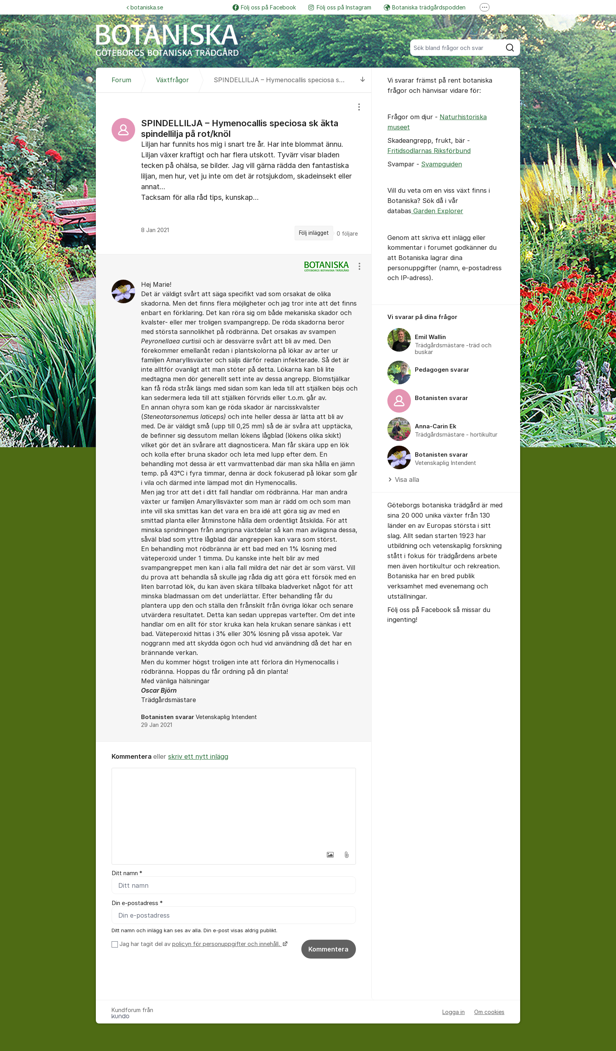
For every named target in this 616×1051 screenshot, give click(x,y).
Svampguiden (441, 164)
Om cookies (489, 1012)
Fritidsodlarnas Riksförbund (429, 151)
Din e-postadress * (137, 903)
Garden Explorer (437, 211)
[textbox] (234, 807)
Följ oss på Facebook (264, 7)
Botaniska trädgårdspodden (425, 7)
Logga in (453, 1012)
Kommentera (328, 949)
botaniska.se (144, 7)
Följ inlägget (314, 233)
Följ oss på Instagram (339, 7)
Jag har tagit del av (202, 944)
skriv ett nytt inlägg (198, 756)
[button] (330, 855)
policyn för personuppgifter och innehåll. (227, 944)
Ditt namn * (127, 873)
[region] (234, 173)
